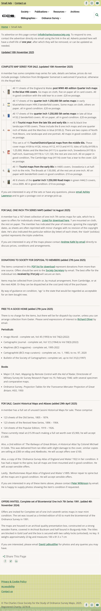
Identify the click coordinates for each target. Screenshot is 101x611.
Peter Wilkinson (79, 483)
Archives (74, 11)
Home (4, 26)
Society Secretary (55, 270)
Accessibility (8, 586)
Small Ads (6, 3)
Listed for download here (55, 220)
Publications (42, 11)
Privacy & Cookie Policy (13, 581)
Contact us (20, 3)
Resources (59, 11)
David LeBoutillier (48, 544)
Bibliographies (29, 18)
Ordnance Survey (51, 18)
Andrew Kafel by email (73, 241)
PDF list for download (43, 266)
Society (26, 11)
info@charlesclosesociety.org (54, 34)
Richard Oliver (85, 319)
